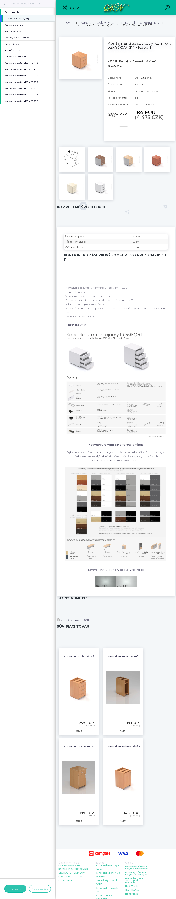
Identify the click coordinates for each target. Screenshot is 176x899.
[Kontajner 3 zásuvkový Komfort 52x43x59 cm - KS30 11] (80, 38)
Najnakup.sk (131, 894)
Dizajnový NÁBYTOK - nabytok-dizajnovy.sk (136, 874)
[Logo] (116, 7)
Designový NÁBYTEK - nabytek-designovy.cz (136, 868)
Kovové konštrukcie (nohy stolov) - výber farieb (116, 569)
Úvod (69, 22)
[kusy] (123, 129)
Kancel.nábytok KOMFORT (28, 3)
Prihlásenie (15, 889)
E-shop (71, 7)
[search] (168, 8)
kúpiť (111, 129)
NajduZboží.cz (132, 886)
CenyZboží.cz (132, 890)
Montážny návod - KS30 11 (74, 620)
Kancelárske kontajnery (142, 22)
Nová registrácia (40, 889)
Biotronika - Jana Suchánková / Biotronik (134, 880)
